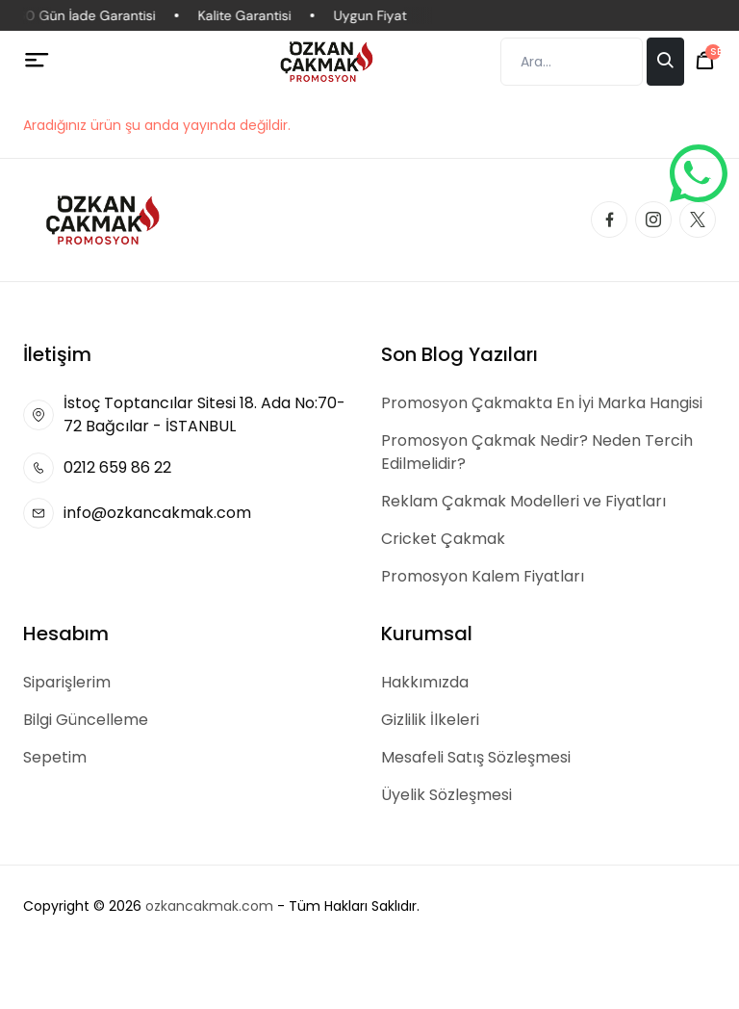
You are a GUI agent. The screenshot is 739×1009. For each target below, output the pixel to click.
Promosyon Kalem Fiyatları (482, 576)
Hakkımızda (425, 682)
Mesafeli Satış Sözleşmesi (476, 757)
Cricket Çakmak (443, 539)
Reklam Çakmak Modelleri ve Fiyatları (523, 501)
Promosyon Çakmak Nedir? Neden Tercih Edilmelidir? (537, 452)
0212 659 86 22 (117, 467)
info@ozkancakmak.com (157, 513)
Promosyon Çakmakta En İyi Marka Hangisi (541, 403)
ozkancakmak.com (209, 906)
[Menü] (37, 60)
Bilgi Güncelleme (85, 720)
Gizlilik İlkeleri (430, 720)
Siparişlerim (67, 682)
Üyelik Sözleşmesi (446, 795)
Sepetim (55, 757)
